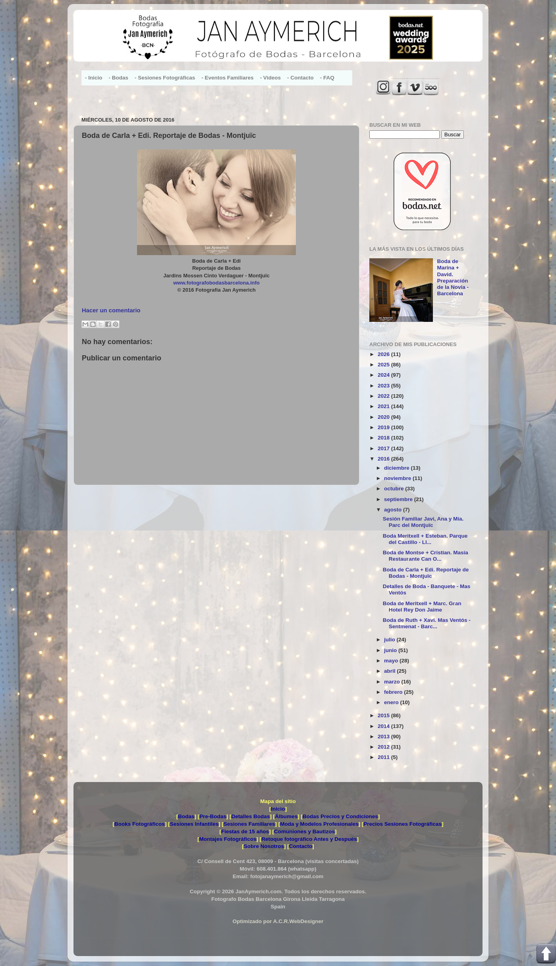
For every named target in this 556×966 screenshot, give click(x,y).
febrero (394, 692)
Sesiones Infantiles (194, 824)
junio (391, 650)
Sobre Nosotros (264, 846)
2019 (384, 427)
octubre (394, 489)
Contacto (301, 846)
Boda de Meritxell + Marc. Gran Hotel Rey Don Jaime (422, 606)
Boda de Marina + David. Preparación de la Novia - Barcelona (453, 277)
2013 (384, 737)
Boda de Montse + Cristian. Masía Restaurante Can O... (425, 556)
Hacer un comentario (111, 310)
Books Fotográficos (139, 824)
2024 (384, 375)
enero (392, 702)
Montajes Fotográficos (227, 839)
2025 (384, 365)
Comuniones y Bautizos (304, 831)
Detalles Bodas (251, 816)
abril (390, 671)
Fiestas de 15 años (245, 831)
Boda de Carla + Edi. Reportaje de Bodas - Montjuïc (426, 573)
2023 (384, 386)
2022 (384, 396)
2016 (384, 459)
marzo (393, 682)
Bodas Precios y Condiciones (340, 816)
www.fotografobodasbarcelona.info (216, 283)
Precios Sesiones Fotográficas (402, 824)
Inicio (278, 809)
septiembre (399, 499)
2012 (384, 747)
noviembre (398, 478)
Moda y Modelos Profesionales (319, 824)
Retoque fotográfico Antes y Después (309, 839)
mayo (392, 661)
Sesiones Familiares (249, 824)
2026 (384, 354)
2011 (384, 757)
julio (390, 640)
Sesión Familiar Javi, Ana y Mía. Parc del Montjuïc (423, 522)
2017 (384, 448)
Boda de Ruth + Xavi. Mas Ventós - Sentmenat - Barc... (427, 623)
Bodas (186, 816)
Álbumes (286, 816)
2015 (384, 715)
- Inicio (93, 78)
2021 (384, 406)
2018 (384, 438)
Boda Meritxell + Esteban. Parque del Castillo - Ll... (425, 539)
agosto (393, 510)
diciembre (397, 468)
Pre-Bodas (212, 816)
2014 (384, 726)
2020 (384, 417)
